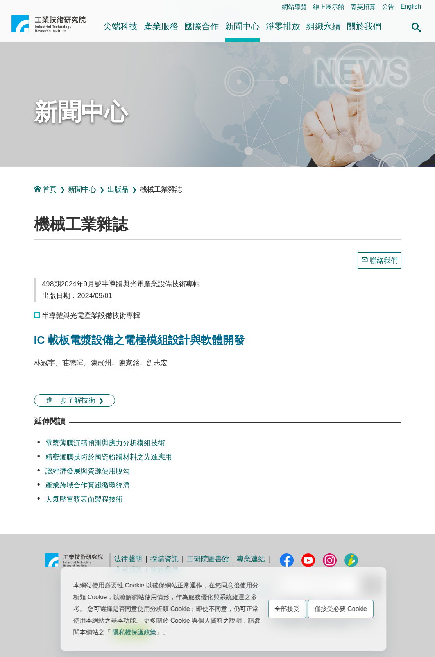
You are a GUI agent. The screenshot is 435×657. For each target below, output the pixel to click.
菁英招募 (363, 7)
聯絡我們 (384, 260)
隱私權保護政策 (134, 632)
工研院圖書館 (208, 559)
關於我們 (364, 26)
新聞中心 (242, 26)
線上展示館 (328, 7)
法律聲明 (128, 559)
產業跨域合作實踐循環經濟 (87, 485)
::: (13, 6)
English (411, 6)
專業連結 (251, 559)
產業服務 (161, 26)
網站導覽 (294, 7)
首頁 (45, 189)
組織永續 (323, 26)
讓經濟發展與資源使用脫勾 (87, 471)
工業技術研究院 (48, 27)
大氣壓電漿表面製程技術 (84, 499)
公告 (388, 7)
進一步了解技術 (70, 400)
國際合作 (201, 26)
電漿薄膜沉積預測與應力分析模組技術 (105, 443)
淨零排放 (283, 26)
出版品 (118, 189)
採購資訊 (164, 559)
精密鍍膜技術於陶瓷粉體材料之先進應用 (108, 457)
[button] (416, 26)
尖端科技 (120, 26)
